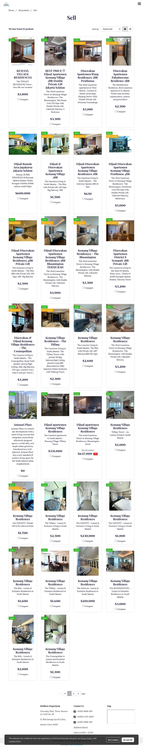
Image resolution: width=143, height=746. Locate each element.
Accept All (127, 739)
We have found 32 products (21, 28)
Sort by (96, 28)
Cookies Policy (15, 741)
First (60, 693)
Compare (24, 99)
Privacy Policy (86, 738)
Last (83, 693)
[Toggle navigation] (139, 4)
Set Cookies (113, 739)
